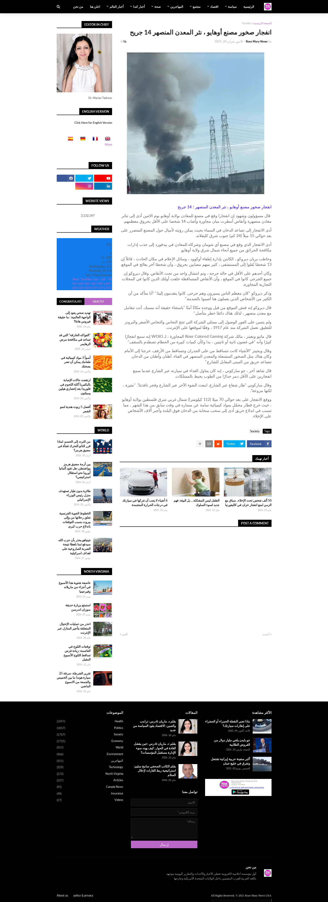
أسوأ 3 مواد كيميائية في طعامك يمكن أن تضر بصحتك (76, 362)
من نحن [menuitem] (78, 6)
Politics (90, 728)
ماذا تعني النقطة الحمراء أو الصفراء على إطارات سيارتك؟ (227, 723)
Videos (90, 800)
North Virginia (90, 774)
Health (98, 301)
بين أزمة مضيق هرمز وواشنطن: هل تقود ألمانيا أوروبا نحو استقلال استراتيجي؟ (75, 470)
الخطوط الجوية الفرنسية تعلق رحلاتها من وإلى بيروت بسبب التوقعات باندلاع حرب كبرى (75, 519)
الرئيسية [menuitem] (248, 6)
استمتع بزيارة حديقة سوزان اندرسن (78, 607)
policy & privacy (83, 895)
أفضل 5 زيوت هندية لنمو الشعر (75, 409)
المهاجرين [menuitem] (176, 6)
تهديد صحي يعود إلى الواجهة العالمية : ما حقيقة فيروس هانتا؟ (74, 317)
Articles (90, 780)
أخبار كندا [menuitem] (139, 6)
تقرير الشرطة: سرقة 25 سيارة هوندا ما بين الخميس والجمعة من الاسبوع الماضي (74, 679)
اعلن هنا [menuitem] (95, 6)
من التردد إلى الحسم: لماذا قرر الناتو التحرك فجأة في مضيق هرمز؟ (74, 446)
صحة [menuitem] (157, 6)
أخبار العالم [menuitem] (117, 6)
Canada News (90, 787)
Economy (90, 741)
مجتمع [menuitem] (197, 6)
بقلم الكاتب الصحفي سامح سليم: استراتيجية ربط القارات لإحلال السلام (155, 770)
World (90, 748)
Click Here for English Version (93, 122)
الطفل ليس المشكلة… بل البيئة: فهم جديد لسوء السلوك (196, 502)
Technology (90, 767)
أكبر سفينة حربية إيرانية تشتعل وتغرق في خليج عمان (230, 761)
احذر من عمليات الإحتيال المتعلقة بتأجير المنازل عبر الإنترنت (74, 628)
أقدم (125, 634)
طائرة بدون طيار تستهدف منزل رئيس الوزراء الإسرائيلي (74, 495)
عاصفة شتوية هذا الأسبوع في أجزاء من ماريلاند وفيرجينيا (75, 587)
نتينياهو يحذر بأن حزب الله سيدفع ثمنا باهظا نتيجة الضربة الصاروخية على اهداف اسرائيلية (74, 546)
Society (246, 23)
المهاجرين (90, 761)
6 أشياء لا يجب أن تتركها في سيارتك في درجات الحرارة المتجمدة (144, 502)
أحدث (265, 634)
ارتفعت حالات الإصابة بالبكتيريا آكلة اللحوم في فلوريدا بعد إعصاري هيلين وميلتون (74, 386)
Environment (90, 754)
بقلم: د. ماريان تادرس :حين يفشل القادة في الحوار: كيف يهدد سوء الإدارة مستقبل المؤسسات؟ (155, 748)
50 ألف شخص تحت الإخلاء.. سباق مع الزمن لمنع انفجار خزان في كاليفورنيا (248, 502)
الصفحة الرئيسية (262, 23)
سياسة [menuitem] (232, 6)
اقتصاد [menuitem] (214, 6)
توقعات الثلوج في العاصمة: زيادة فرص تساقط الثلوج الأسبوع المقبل (77, 653)
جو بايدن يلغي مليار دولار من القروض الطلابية (232, 742)
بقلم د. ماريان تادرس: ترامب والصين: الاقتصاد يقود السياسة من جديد (154, 725)
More (108, 144)
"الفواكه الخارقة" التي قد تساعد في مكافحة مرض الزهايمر (75, 339)
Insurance (90, 794)
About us (62, 895)
